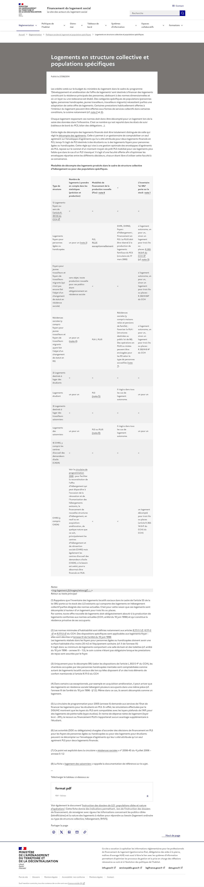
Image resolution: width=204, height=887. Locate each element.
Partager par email (77, 832)
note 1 (147, 192)
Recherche (182, 13)
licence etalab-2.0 (75, 883)
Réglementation (26, 25)
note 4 (73, 341)
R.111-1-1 (137, 630)
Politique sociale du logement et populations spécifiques (68, 34)
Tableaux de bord (93, 25)
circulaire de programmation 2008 (78, 473)
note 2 (94, 112)
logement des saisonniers (78, 763)
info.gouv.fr (107, 867)
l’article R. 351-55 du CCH (57, 216)
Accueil (22, 34)
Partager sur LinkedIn (69, 832)
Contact (180, 5)
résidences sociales (107, 750)
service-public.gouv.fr (129, 867)
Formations (174, 25)
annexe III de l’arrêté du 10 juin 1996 (92, 637)
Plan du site (23, 877)
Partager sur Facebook (53, 832)
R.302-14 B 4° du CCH (144, 253)
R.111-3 (60, 633)
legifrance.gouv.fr (154, 867)
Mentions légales (50, 877)
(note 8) (96, 433)
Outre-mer (73, 25)
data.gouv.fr (174, 867)
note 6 (102, 192)
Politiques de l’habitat (48, 25)
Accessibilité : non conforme (73, 877)
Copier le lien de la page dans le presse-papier (85, 832)
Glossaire (36, 877)
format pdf (63, 788)
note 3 (145, 259)
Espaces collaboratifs (147, 25)
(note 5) (96, 396)
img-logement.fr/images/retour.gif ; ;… (71, 590)
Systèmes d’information (118, 25)
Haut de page (172, 835)
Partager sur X (61, 832)
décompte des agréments (72, 135)
